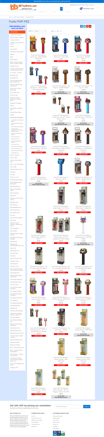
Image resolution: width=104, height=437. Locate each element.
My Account (90, 5)
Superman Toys (14, 266)
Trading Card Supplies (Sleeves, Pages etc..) (16, 314)
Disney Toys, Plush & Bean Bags (15, 89)
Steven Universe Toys (16, 258)
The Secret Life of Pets (16, 298)
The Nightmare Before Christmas (16, 294)
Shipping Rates (56, 418)
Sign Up (87, 406)
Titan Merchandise (15, 305)
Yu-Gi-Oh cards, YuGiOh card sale (16, 336)
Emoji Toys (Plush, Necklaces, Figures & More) (15, 99)
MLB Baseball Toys (15, 186)
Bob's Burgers (14, 59)
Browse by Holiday (15, 345)
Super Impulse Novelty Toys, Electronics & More (16, 269)
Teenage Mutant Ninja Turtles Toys (16, 276)
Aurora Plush (13, 49)
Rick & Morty (13, 231)
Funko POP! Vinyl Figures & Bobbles (17, 120)
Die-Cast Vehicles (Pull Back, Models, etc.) (16, 81)
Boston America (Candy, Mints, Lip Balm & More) (16, 63)
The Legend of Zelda (15, 291)
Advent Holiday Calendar (16, 37)
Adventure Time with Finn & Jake (17, 43)
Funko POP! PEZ (15, 144)
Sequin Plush (13, 241)
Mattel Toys (13, 195)
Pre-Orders (67, 13)
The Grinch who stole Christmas (15, 288)
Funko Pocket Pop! (15, 136)
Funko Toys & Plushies (19, 17)
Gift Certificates (34, 422)
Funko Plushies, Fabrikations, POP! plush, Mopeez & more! (17, 130)
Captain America (14, 66)
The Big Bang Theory (15, 282)
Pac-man (12, 215)
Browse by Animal (15, 342)
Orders (82, 5)
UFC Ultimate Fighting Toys (16, 320)
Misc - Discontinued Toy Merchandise (16, 351)
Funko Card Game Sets (16, 148)
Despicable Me (14, 78)
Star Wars (12, 256)
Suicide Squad (14, 263)
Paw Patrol (13, 220)
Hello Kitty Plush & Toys (16, 169)
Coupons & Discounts (36, 418)
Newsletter (55, 426)
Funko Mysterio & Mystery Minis (17, 124)
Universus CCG (14, 367)
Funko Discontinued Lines (17, 150)
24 (55, 31)
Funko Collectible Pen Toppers (16, 141)
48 (57, 31)
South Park (13, 248)
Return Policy (56, 420)
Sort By (31, 31)
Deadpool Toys (14, 75)
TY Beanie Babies (15, 317)
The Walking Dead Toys (16, 303)
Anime (12, 46)
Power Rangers (14, 228)
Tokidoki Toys (13, 308)
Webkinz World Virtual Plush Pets (16, 324)
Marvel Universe (14, 193)
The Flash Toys (14, 284)
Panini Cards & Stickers (16, 217)
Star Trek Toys (14, 253)
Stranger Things (14, 261)
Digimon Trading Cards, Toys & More (16, 85)
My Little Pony (14, 204)
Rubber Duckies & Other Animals (16, 234)
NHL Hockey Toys (14, 212)
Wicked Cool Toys (15, 328)
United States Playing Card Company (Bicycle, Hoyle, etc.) (16, 360)
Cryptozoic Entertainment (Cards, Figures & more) (16, 69)
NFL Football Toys (15, 210)
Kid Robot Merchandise (16, 179)
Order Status (56, 428)
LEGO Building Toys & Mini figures (16, 183)
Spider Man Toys (14, 250)
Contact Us (55, 424)
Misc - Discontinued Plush (17, 347)
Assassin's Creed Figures (17, 51)
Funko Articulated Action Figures (16, 134)
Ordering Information (57, 416)
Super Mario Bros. (15, 272)
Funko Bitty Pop (14, 152)
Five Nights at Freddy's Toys (16, 109)
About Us (33, 416)
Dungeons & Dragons (15, 103)
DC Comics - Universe (16, 72)
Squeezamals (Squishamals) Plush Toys (17, 245)
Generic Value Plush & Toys (16, 161)
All (60, 31)
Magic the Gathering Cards (15, 189)
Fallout (12, 105)
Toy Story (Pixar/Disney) (16, 310)
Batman (12, 54)
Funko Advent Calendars (16, 146)
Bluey (11, 57)
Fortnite (12, 115)
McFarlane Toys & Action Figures (16, 199)
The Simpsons (14, 300)
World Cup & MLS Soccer (17, 333)
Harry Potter (13, 166)
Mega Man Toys (14, 202)
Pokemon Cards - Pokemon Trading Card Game (16, 224)
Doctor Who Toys (14, 92)
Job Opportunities (35, 424)
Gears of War (13, 157)
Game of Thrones (14, 155)
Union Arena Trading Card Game (17, 364)
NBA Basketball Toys (15, 207)
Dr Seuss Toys (14, 95)
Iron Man (12, 174)
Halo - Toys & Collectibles (17, 164)
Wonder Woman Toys (15, 330)
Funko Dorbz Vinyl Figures (17, 126)
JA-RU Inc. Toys (14, 177)
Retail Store (34, 426)
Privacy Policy (56, 422)
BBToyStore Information (36, 420)
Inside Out (13, 172)
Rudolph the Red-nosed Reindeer (16, 238)
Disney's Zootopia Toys (16, 339)
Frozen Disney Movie (15, 112)
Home (10, 17)
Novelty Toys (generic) (16, 34)
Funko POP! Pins (15, 139)
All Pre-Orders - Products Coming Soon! (16, 355)
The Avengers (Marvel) (16, 279)
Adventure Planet (14, 40)
